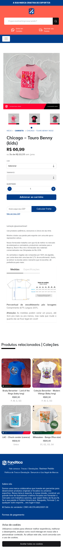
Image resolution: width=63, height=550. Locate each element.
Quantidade (11, 184)
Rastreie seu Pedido (46, 29)
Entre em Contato (17, 29)
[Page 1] (31, 128)
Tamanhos (11, 172)
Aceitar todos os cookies (31, 544)
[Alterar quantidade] (31, 188)
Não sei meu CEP (13, 214)
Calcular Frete (44, 209)
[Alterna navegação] (6, 39)
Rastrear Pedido (46, 468)
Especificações (32, 269)
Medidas (14, 269)
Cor (8, 161)
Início (9, 131)
